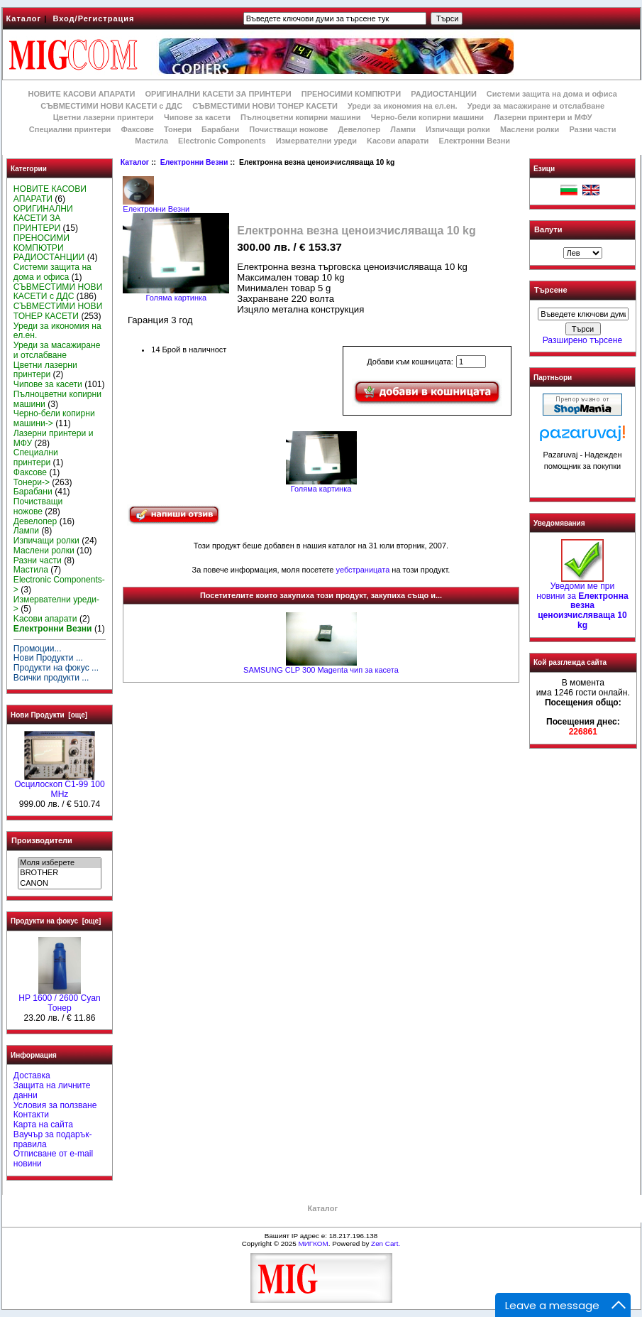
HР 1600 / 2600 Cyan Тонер (59, 999)
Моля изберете (59, 863)
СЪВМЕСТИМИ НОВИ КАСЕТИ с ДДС (111, 106)
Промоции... (37, 649)
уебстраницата (363, 569)
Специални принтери (70, 129)
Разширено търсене (582, 340)
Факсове (137, 129)
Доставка (31, 1075)
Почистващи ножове (288, 129)
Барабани (220, 129)
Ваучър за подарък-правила (52, 1139)
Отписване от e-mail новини (53, 1159)
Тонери (178, 129)
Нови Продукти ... (48, 658)
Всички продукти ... (51, 678)
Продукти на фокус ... (56, 668)
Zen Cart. (385, 1243)
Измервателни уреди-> (56, 604)
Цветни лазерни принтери (103, 117)
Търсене (550, 290)
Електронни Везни (194, 162)
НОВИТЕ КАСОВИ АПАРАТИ (81, 94)
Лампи (403, 129)
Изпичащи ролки (458, 129)
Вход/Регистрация (93, 18)
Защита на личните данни (52, 1090)
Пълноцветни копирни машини (300, 117)
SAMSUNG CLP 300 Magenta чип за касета (321, 670)
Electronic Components (221, 140)
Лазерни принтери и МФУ (543, 117)
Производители (41, 840)
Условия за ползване (55, 1105)
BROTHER (59, 873)
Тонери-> (31, 482)
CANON (59, 884)
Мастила (151, 140)
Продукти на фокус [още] (56, 921)
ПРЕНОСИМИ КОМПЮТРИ (351, 94)
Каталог (24, 18)
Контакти (31, 1115)
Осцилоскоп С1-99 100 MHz (59, 785)
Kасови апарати (397, 140)
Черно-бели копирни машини (427, 117)
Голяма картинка (321, 485)
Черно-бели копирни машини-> (54, 418)
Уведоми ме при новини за (582, 602)
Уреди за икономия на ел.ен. (403, 106)
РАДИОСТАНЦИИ (443, 94)
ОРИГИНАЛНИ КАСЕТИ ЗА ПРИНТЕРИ (218, 94)
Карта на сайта (43, 1124)
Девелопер (359, 129)
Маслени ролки (529, 129)
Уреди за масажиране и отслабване (535, 106)
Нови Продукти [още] (49, 715)
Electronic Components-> (59, 585)
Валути (548, 229)
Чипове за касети (197, 117)
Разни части (592, 129)
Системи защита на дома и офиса (552, 94)
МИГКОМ (313, 1243)
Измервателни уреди (316, 140)
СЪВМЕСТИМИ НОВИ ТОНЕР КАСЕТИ (265, 106)
